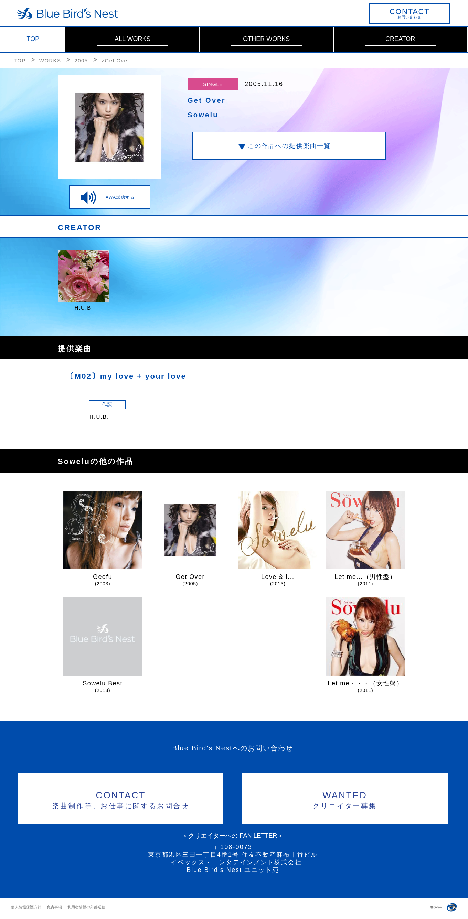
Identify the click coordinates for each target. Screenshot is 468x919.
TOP (33, 38)
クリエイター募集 (345, 799)
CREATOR (400, 38)
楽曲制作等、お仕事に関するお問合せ (121, 799)
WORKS (50, 60)
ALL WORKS (132, 38)
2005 (81, 60)
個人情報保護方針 (26, 907)
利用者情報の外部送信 (86, 907)
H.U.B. (99, 417)
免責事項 (54, 907)
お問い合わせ (409, 13)
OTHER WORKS (266, 38)
